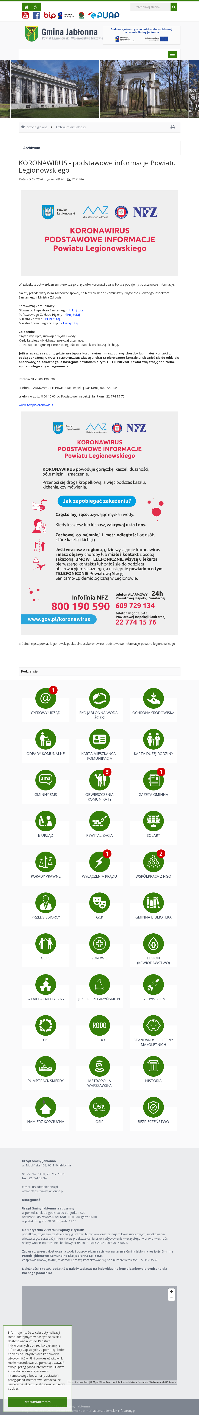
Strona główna (34, 127)
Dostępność (31, 1200)
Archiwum (31, 148)
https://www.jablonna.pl (47, 1191)
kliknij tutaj (76, 310)
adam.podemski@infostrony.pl (114, 1411)
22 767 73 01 (56, 1174)
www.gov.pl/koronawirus (36, 405)
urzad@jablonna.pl (45, 1187)
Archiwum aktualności (71, 127)
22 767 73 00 (36, 1174)
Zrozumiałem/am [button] (37, 1402)
